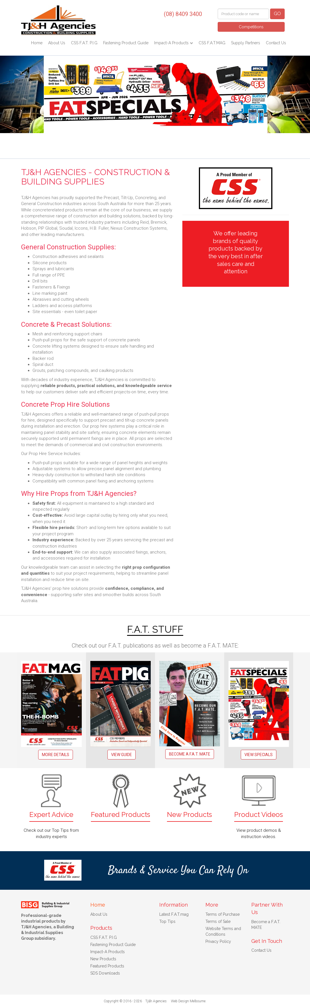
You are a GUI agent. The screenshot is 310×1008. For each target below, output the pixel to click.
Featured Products (107, 966)
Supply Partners (245, 43)
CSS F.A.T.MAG (212, 43)
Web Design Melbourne (188, 1001)
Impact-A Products (172, 43)
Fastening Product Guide (125, 43)
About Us (56, 43)
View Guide (121, 754)
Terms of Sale (218, 921)
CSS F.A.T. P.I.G (84, 43)
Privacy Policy (218, 941)
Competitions (251, 27)
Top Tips (167, 921)
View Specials (258, 754)
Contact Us (276, 43)
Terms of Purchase (222, 914)
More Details (55, 754)
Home (36, 43)
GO (277, 13)
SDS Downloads (105, 973)
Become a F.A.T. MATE (189, 754)
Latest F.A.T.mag (174, 914)
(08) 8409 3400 (183, 14)
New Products (103, 959)
